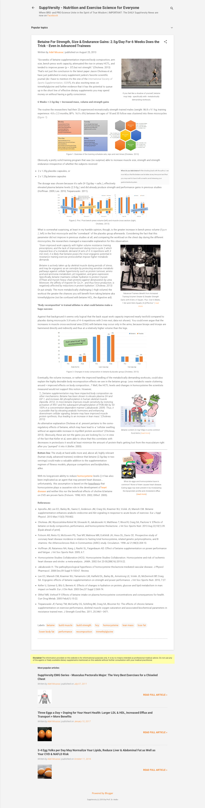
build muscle (65, 625)
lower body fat (46, 631)
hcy (97, 625)
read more (145, 433)
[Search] (172, 9)
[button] (165, 42)
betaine (51, 625)
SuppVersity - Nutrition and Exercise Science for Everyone (89, 7)
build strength (84, 625)
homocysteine (85, 476)
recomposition (84, 631)
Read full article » (155, 694)
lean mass (128, 625)
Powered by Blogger (102, 793)
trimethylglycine (104, 631)
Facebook (52, 15)
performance (65, 631)
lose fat (142, 625)
